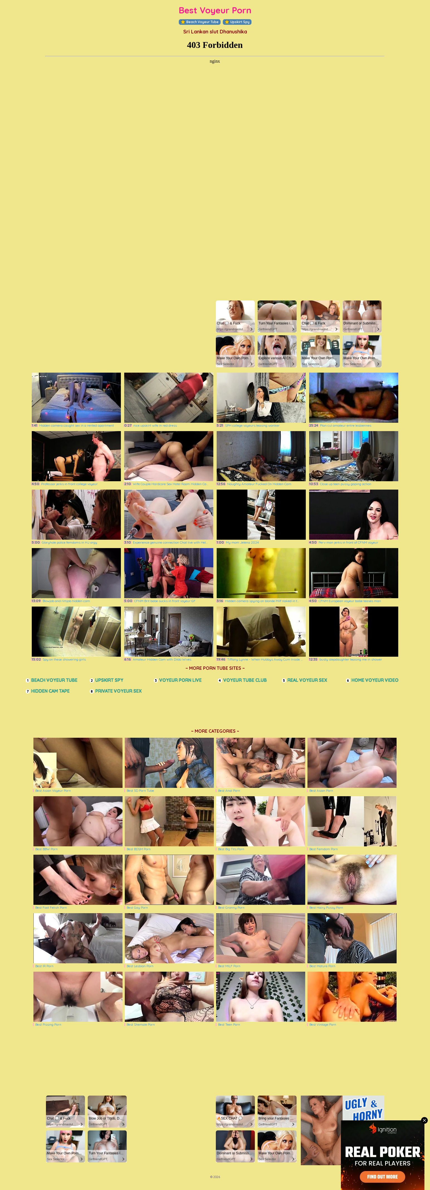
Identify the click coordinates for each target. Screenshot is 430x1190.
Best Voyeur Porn (215, 10)
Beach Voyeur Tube (200, 22)
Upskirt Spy (237, 22)
